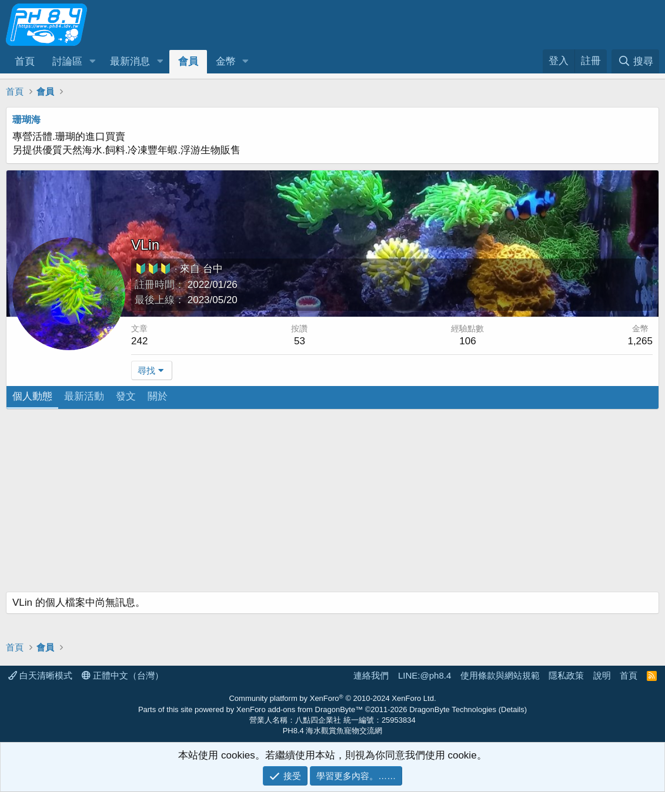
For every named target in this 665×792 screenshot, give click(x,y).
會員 (188, 61)
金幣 (226, 61)
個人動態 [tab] (32, 396)
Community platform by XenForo (332, 698)
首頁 (25, 61)
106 (467, 341)
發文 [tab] (126, 396)
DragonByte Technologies (452, 709)
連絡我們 (371, 675)
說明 (602, 675)
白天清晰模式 (40, 675)
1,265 (640, 341)
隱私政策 (566, 675)
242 (139, 341)
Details (512, 709)
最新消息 (130, 61)
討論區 (67, 61)
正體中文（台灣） (122, 675)
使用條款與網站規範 (500, 675)
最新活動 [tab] (84, 396)
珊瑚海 (26, 120)
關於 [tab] (158, 396)
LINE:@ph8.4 (424, 675)
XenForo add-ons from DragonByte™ (299, 709)
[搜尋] (635, 61)
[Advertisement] (332, 503)
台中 (213, 268)
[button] (92, 61)
